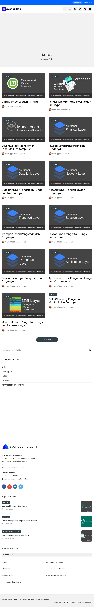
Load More (47, 340)
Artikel (8, 79)
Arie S (7, 109)
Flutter (5, 376)
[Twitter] (80, 9)
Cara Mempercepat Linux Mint (20, 104)
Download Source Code (56, 575)
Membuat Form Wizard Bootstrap (16, 535)
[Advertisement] (47, 35)
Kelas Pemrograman (54, 562)
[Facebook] (65, 9)
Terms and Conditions (11, 582)
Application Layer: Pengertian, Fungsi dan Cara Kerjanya (70, 282)
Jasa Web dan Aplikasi (55, 569)
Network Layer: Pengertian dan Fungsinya (67, 194)
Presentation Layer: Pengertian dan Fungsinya (22, 282)
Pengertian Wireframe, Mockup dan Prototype (70, 106)
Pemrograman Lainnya (13, 385)
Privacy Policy (7, 575)
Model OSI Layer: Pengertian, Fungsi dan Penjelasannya (22, 326)
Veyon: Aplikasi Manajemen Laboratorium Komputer (18, 150)
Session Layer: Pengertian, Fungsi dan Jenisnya (68, 238)
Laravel (5, 380)
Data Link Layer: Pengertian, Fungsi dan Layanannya (22, 194)
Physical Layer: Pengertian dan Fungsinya (67, 150)
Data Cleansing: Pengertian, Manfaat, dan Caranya (65, 303)
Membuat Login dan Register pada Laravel (19, 520)
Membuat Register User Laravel (15, 506)
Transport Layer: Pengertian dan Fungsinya (21, 238)
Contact (6, 569)
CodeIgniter (7, 371)
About (5, 562)
